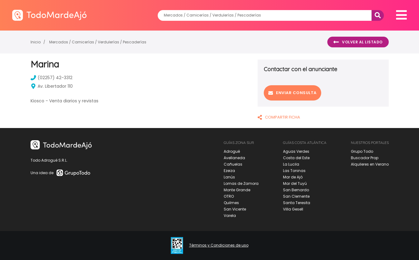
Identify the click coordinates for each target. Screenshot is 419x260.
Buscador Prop (364, 157)
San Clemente (296, 196)
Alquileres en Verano (370, 164)
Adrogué (232, 151)
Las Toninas (294, 170)
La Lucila (291, 164)
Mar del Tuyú (295, 183)
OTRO (229, 196)
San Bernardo (296, 189)
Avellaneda (234, 157)
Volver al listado (358, 42)
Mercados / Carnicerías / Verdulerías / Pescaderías (97, 42)
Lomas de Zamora (241, 183)
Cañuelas (233, 164)
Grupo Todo (362, 151)
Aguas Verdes (296, 151)
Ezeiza (229, 170)
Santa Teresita (296, 202)
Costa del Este (296, 157)
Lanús (229, 177)
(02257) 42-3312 (51, 77)
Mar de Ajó (293, 177)
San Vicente (235, 209)
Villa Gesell (293, 209)
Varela (230, 215)
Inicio (36, 42)
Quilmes (231, 202)
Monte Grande (237, 189)
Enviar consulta (292, 93)
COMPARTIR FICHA (279, 117)
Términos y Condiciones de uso (218, 245)
